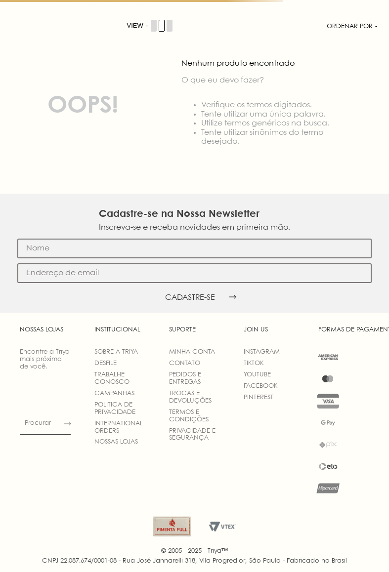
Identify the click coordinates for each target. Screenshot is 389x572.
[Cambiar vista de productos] (150, 26)
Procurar (38, 423)
